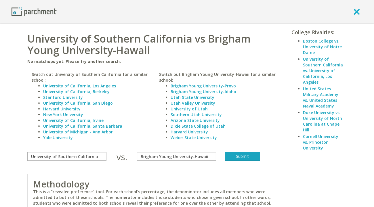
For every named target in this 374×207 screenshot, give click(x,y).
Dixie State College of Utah (198, 126)
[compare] (66, 156)
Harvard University (62, 109)
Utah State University (192, 97)
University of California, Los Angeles (79, 86)
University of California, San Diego (78, 103)
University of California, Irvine (73, 120)
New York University (63, 114)
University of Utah (189, 109)
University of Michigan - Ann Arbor (78, 132)
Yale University (58, 137)
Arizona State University (195, 120)
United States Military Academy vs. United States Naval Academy (320, 97)
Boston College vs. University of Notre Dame (322, 46)
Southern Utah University (196, 114)
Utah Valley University (193, 103)
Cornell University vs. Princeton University (320, 142)
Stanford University (63, 97)
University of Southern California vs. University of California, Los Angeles (323, 70)
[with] (176, 156)
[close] (356, 11)
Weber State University (194, 137)
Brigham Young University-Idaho (203, 91)
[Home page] (34, 11)
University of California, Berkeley (76, 91)
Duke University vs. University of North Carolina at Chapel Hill (322, 121)
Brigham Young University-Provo (203, 86)
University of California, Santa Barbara (82, 126)
